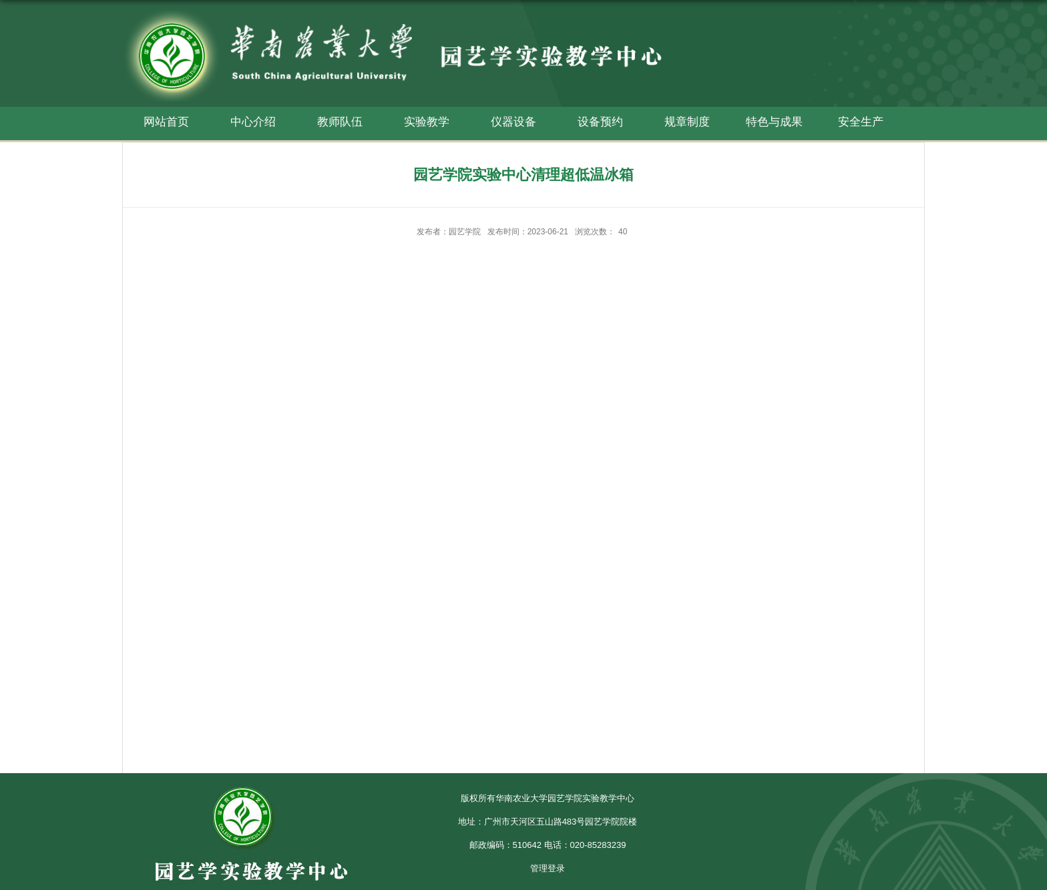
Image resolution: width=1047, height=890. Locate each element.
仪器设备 (513, 122)
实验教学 (426, 122)
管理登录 (547, 868)
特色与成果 (774, 122)
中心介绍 (253, 122)
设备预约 (600, 122)
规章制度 (687, 122)
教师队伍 (340, 122)
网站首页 (166, 122)
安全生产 (860, 122)
